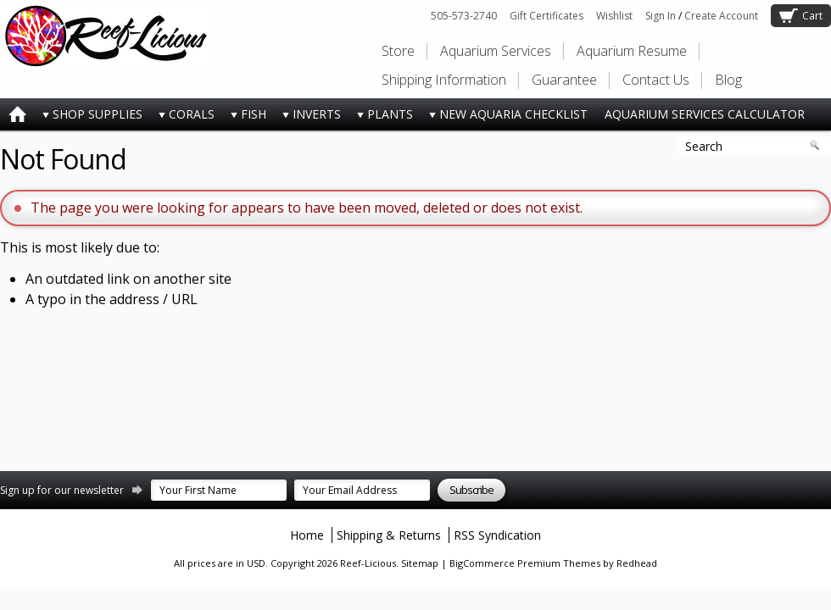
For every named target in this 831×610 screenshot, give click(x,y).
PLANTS (381, 117)
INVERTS (308, 117)
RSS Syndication (497, 535)
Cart (812, 15)
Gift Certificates (546, 15)
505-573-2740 (464, 15)
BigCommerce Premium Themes (524, 563)
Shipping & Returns (389, 535)
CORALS (183, 117)
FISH (244, 117)
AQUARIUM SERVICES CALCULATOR (705, 114)
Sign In (660, 15)
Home (307, 535)
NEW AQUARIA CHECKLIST (504, 117)
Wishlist (614, 15)
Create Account (721, 15)
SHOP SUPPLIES (88, 117)
